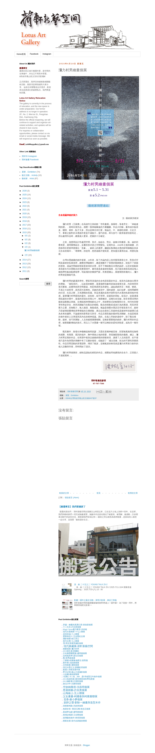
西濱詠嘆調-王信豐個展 (73, 715)
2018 (24, 221)
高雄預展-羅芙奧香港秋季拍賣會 (79, 679)
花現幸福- (67, 634)
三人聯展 (75, 634)
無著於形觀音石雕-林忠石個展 (76, 709)
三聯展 (66, 660)
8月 (26, 239)
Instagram (47, 54)
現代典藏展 (70, 646)
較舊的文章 (133, 493)
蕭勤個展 (75, 665)
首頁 (98, 493)
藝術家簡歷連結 (98, 205)
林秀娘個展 (70, 658)
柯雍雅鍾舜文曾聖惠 (78, 660)
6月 (26, 243)
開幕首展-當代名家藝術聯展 (75, 721)
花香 (66, 699)
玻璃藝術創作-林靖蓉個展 (74, 718)
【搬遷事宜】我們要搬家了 (72, 506)
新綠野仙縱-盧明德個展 (73, 712)
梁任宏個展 (78, 656)
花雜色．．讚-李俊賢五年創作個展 (82, 676)
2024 (24, 198)
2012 (24, 267)
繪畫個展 (67, 649)
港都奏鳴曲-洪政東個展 (73, 706)
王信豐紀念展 (79, 636)
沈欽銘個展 (74, 663)
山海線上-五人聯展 (73, 693)
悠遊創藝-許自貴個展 (75, 690)
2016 (24, 228)
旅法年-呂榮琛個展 (72, 684)
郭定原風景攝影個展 (74, 643)
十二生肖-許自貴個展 (72, 627)
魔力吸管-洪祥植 (75, 629)
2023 (24, 202)
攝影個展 (67, 638)
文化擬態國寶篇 (70, 653)
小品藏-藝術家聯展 (71, 674)
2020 (24, 213)
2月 (26, 255)
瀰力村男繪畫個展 (32, 250)
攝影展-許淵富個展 (73, 681)
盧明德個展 (82, 653)
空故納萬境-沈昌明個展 (76, 687)
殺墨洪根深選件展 (71, 670)
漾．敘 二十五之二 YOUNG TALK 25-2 (90, 584)
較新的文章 (64, 493)
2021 (24, 210)
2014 (24, 260)
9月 (26, 236)
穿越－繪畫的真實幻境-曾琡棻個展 (78, 625)
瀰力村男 (75, 649)
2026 (24, 191)
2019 (24, 217)
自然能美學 (68, 656)
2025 (24, 195)
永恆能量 (67, 665)
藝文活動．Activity (30, 175)
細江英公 (75, 638)
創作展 (66, 663)
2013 (24, 264)
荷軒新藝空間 (85, 646)
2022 (24, 206)
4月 (26, 247)
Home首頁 (21, 54)
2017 (24, 225)
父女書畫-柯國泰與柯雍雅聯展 (80, 696)
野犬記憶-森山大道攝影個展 (75, 672)
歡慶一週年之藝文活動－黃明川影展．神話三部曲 (95, 600)
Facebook (34, 54)
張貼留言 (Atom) (72, 497)
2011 (24, 271)
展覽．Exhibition (72, 395)
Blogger (86, 745)
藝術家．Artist (28, 178)
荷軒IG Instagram (29, 156)
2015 (24, 232)
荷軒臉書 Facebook (30, 159)
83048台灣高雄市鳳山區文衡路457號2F (81, 398)
